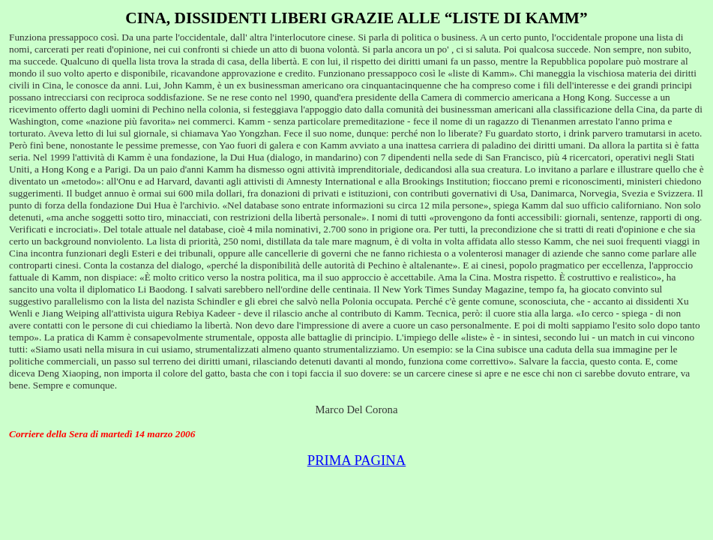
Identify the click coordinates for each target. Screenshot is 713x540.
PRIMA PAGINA (356, 460)
